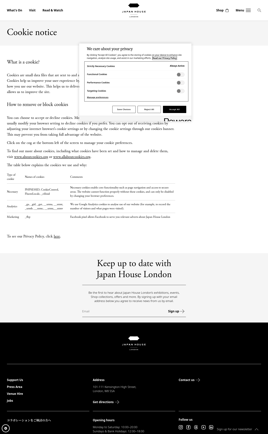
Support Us (15, 380)
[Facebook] (188, 427)
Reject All (149, 109)
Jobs (10, 401)
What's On (14, 10)
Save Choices (124, 109)
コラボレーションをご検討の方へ (29, 420)
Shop (222, 10)
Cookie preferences (6, 428)
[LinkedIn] (211, 427)
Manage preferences (98, 97)
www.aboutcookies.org (31, 157)
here (57, 236)
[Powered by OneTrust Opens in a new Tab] (176, 119)
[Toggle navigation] (243, 10)
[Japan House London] (134, 10)
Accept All (174, 109)
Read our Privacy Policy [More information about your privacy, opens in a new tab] (164, 58)
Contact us (190, 380)
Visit (32, 10)
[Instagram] (181, 427)
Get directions (107, 402)
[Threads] (196, 427)
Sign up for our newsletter (237, 429)
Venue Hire (15, 394)
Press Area (14, 387)
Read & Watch (53, 10)
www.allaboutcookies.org (71, 157)
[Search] (259, 10)
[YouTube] (203, 427)
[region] (135, 82)
